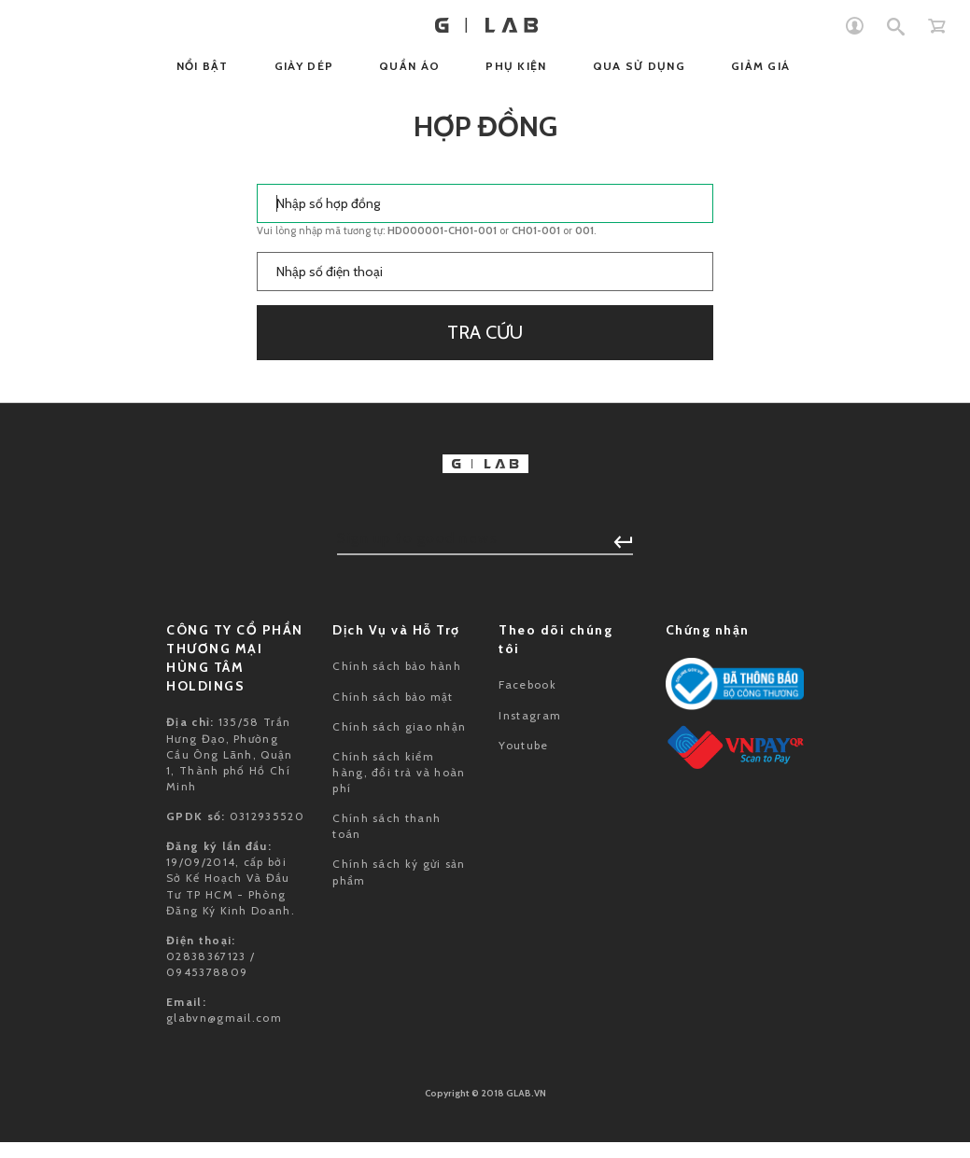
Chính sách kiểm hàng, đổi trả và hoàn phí (398, 772)
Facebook (527, 684)
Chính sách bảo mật (392, 697)
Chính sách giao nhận (399, 726)
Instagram (530, 715)
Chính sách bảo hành (396, 666)
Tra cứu (485, 332)
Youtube (523, 745)
